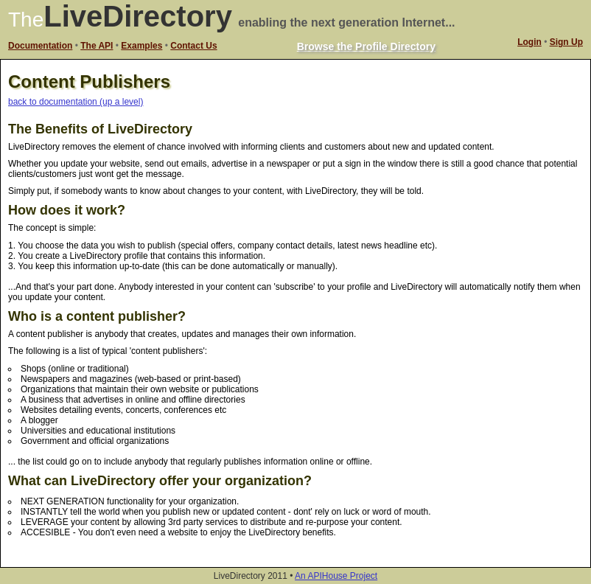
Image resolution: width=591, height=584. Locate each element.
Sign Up (566, 42)
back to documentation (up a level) (75, 102)
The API (96, 46)
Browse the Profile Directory (366, 46)
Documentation (40, 46)
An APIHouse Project (336, 576)
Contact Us (193, 46)
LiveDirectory (137, 16)
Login (529, 42)
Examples (141, 46)
